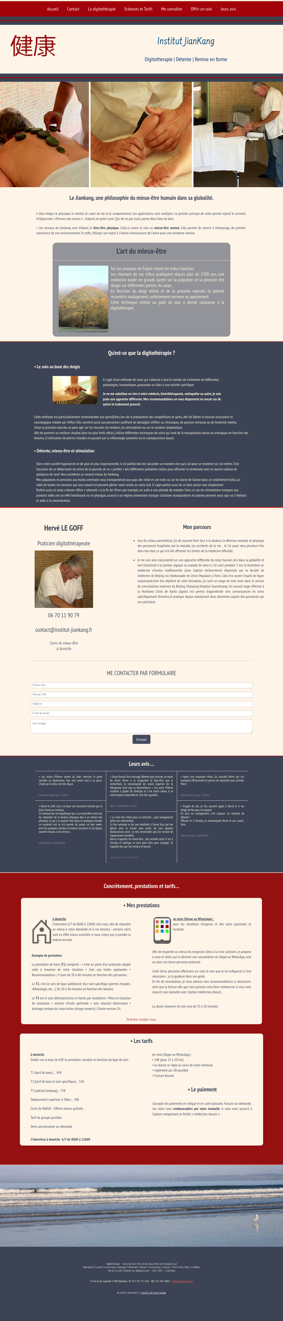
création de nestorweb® (153, 1292)
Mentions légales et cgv (182, 1281)
